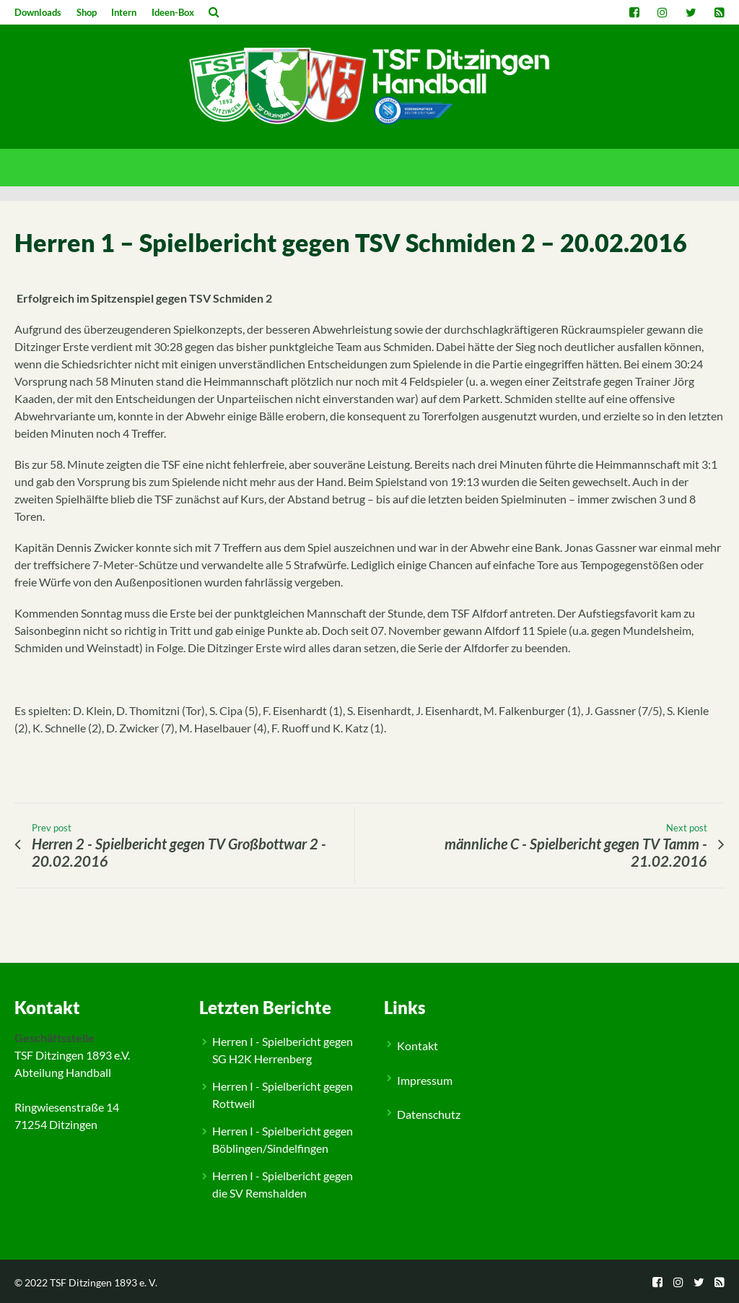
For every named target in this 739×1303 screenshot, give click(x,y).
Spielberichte (55, 950)
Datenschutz (428, 1114)
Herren (98, 950)
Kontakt (417, 1045)
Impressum (424, 1080)
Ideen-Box (173, 12)
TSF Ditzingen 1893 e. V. (103, 1282)
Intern (123, 12)
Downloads (37, 12)
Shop (86, 12)
